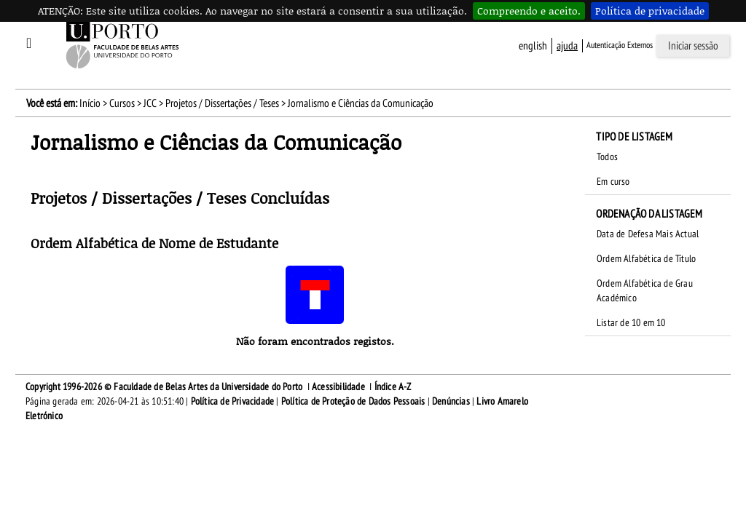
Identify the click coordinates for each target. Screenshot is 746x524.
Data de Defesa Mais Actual (648, 234)
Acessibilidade (338, 387)
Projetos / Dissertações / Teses (222, 103)
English (533, 45)
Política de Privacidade (233, 401)
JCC (150, 103)
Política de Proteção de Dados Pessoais (353, 401)
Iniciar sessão (693, 45)
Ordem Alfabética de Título (646, 259)
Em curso (613, 181)
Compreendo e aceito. (529, 10)
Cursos (122, 103)
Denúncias (451, 401)
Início (90, 103)
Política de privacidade (649, 10)
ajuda (567, 45)
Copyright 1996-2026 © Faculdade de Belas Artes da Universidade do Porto (163, 387)
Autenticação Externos (619, 45)
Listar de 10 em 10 (631, 323)
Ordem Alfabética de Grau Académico (645, 290)
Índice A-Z (393, 387)
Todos (607, 157)
